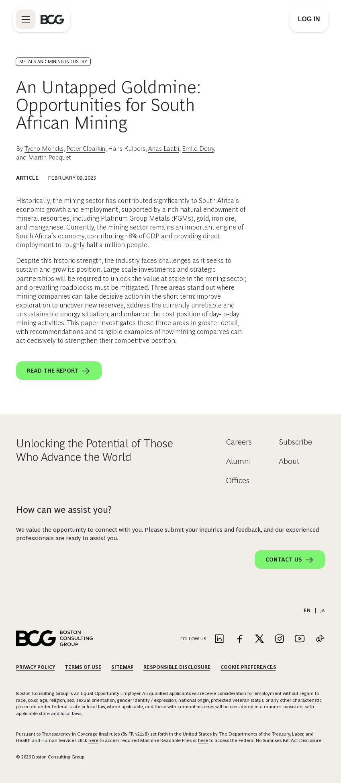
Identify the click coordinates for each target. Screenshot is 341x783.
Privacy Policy (35, 667)
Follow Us (193, 639)
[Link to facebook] (239, 639)
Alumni (238, 461)
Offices (237, 480)
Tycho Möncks (44, 148)
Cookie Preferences (248, 667)
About (289, 461)
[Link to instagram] (279, 639)
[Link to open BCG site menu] (25, 19)
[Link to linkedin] (219, 639)
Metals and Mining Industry (53, 61)
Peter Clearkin (85, 148)
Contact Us (289, 560)
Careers (239, 441)
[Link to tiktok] (319, 639)
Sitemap (122, 667)
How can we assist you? (64, 509)
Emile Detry (198, 148)
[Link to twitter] (259, 639)
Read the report (59, 371)
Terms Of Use (83, 667)
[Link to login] (309, 19)
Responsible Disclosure (177, 667)
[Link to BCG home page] (52, 19)
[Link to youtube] (299, 639)
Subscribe (295, 441)
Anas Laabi (163, 148)
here (93, 740)
